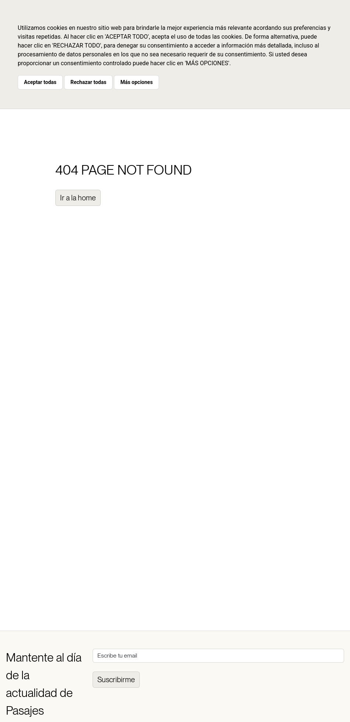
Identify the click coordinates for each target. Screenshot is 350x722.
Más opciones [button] (136, 82)
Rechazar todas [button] (88, 82)
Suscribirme (116, 679)
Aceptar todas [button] (40, 82)
